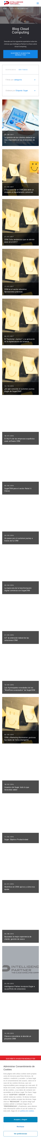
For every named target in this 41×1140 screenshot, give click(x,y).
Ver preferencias (20, 1134)
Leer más (20, 122)
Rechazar (20, 1126)
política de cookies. (27, 1111)
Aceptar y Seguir (20, 1119)
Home (5, 8)
